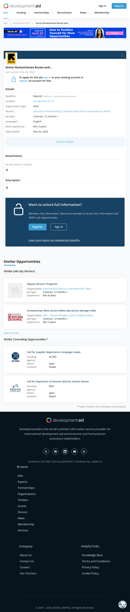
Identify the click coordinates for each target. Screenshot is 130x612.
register (23, 80)
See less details (65, 141)
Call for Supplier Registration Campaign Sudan (54, 352)
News (83, 12)
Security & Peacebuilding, (48, 111)
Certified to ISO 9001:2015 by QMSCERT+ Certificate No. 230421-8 (65, 461)
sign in (47, 77)
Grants (22, 506)
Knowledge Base (92, 555)
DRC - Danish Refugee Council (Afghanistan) (68, 315)
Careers (25, 567)
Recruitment (64, 12)
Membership (102, 12)
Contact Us (27, 561)
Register (119, 5)
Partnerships (41, 12)
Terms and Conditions (96, 561)
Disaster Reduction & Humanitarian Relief (86, 111)
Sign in (102, 5)
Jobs (5, 12)
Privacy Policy (90, 567)
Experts (22, 482)
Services (23, 530)
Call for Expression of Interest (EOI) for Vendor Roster (58, 381)
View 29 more (11, 333)
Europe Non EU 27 (21, 23)
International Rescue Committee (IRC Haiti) (67, 288)
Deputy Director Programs (42, 283)
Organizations (27, 494)
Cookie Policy (90, 573)
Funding (21, 12)
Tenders (23, 500)
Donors (22, 512)
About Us (26, 555)
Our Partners (28, 573)
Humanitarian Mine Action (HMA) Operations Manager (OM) (61, 310)
